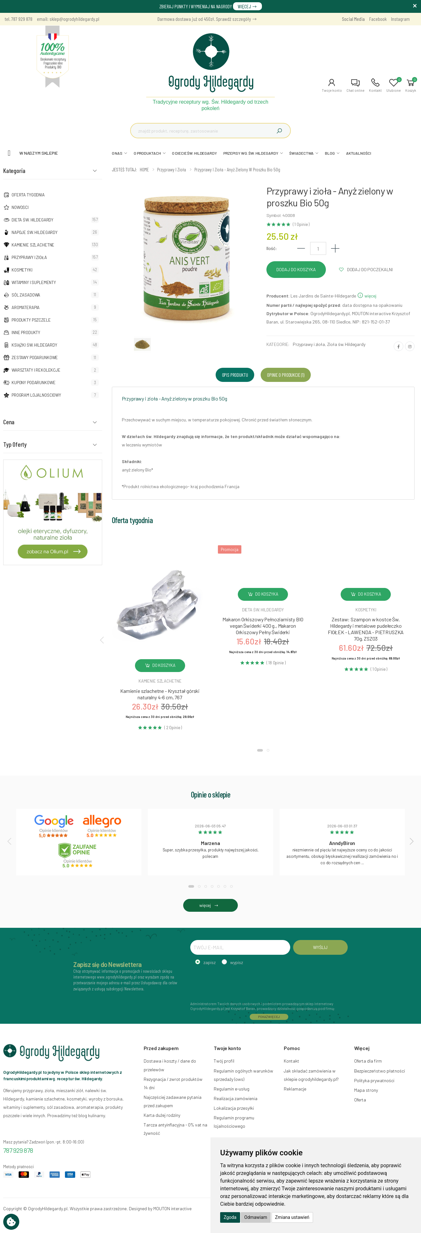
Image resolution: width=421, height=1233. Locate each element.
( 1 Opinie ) (301, 224)
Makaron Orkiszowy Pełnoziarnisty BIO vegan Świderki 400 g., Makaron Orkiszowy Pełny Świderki (262, 625)
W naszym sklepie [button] (38, 153)
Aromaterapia (26, 307)
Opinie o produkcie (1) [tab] (285, 375)
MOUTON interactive (172, 1208)
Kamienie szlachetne (33, 244)
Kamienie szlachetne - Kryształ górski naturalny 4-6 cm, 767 (160, 694)
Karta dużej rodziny (162, 1115)
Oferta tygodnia (28, 194)
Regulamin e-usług (231, 1088)
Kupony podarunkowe (33, 382)
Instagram (400, 19)
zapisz (209, 962)
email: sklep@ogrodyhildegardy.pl (68, 19)
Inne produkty (26, 332)
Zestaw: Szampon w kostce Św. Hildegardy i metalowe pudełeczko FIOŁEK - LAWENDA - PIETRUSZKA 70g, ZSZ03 (366, 629)
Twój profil (224, 1061)
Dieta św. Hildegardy (32, 219)
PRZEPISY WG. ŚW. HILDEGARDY (250, 153)
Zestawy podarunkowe (35, 357)
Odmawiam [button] (255, 1217)
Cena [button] (8, 422)
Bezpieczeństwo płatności (379, 1070)
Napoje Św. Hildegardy (35, 232)
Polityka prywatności (374, 1080)
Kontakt (291, 1061)
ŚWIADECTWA (301, 153)
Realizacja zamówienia (235, 1098)
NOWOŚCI (20, 207)
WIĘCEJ (247, 6)
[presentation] (102, 639)
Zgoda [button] (230, 1217)
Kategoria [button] (14, 170)
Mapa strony (366, 1090)
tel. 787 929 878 (18, 19)
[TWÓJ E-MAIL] (240, 947)
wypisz (236, 962)
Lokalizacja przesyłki (234, 1108)
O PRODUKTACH (147, 153)
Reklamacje (295, 1088)
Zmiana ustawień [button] (292, 1217)
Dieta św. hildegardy (263, 609)
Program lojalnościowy (36, 395)
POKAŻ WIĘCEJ (269, 1017)
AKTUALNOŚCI (358, 153)
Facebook (378, 19)
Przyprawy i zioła (29, 257)
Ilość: (271, 248)
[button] (332, 85)
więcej (366, 295)
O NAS (117, 153)
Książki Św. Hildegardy (34, 345)
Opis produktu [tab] (235, 375)
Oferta (360, 1099)
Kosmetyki (22, 269)
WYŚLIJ (320, 947)
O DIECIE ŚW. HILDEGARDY (194, 153)
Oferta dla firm (368, 1061)
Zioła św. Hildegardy (346, 344)
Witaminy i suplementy (34, 282)
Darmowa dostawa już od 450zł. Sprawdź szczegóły (207, 19)
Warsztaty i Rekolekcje (36, 370)
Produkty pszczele (31, 320)
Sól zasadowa (26, 294)
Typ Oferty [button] (15, 444)
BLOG (330, 153)
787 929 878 (18, 1150)
